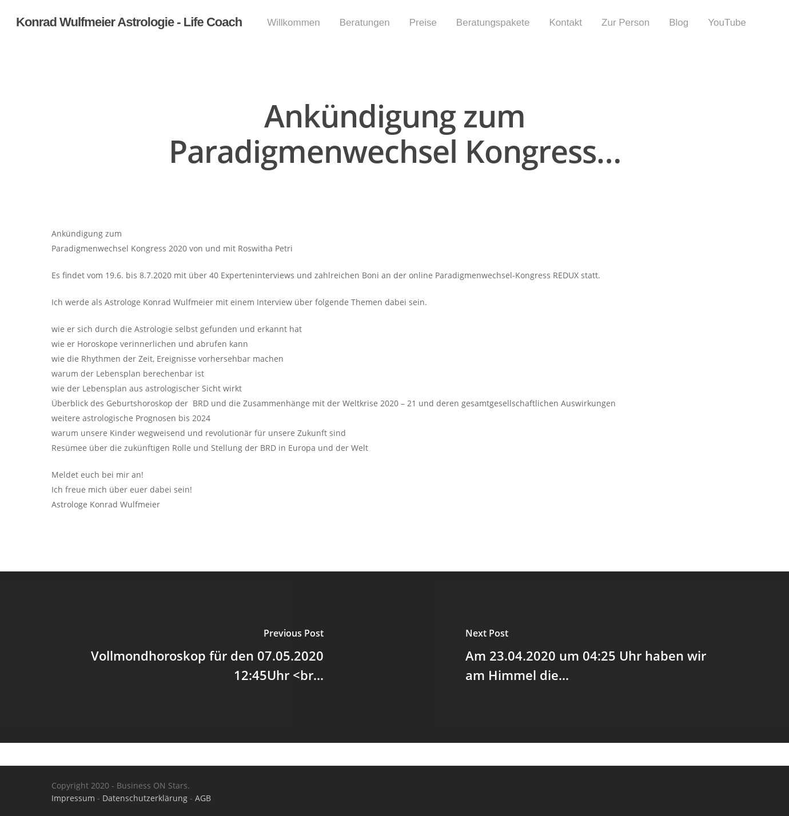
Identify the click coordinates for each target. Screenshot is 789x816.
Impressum (73, 798)
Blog (678, 22)
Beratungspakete (493, 22)
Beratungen (365, 22)
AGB (203, 798)
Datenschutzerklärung (145, 798)
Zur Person (625, 22)
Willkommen (293, 22)
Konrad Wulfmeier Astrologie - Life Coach (129, 22)
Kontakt (565, 22)
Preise (423, 22)
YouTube (727, 22)
